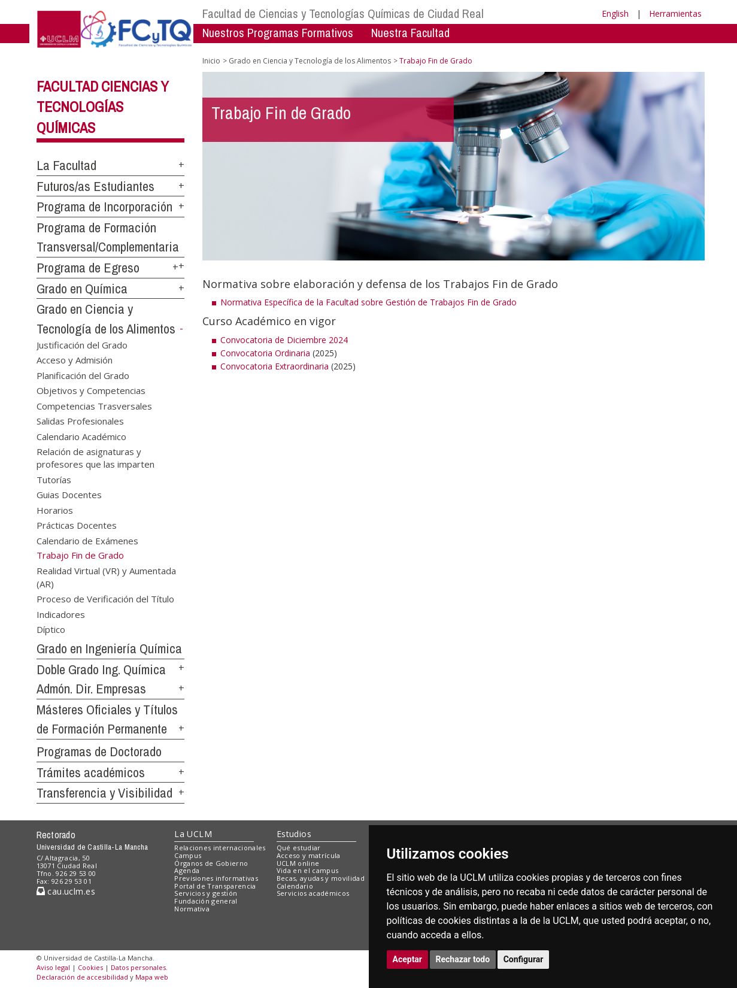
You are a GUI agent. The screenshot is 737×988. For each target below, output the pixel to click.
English (615, 13)
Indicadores (61, 614)
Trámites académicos (91, 772)
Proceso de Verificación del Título (105, 599)
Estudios (294, 834)
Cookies (90, 967)
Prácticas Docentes (77, 525)
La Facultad (66, 165)
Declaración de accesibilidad (82, 976)
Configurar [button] (524, 959)
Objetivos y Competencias (91, 390)
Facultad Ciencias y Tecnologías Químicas (103, 107)
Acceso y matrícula (309, 855)
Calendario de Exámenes (87, 540)
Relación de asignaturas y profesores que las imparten (95, 457)
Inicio (211, 61)
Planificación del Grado (83, 375)
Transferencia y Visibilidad (104, 793)
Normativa (192, 908)
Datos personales (138, 967)
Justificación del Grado (82, 345)
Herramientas (675, 13)
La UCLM (193, 834)
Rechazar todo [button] (463, 959)
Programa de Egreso (88, 268)
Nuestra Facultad (410, 33)
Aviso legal (53, 967)
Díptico (51, 629)
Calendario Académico (81, 436)
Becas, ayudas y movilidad (321, 878)
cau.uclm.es (66, 891)
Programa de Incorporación (104, 207)
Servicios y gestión (205, 893)
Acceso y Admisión (75, 360)
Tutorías (54, 479)
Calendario (295, 885)
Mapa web (151, 976)
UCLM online (298, 863)
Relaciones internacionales (220, 847)
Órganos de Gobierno (211, 863)
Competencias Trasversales (94, 405)
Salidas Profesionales (80, 421)
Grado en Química (82, 289)
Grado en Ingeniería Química (109, 648)
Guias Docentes (69, 495)
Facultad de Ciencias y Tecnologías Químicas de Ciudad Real (343, 13)
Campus (187, 855)
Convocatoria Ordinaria (265, 353)
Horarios (55, 510)
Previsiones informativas (216, 878)
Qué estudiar (299, 847)
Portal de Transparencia (215, 885)
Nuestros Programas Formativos (277, 33)
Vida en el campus (308, 870)
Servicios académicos (313, 893)
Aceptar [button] (408, 959)
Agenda (186, 870)
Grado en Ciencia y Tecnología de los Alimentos (310, 61)
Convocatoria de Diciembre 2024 (284, 340)
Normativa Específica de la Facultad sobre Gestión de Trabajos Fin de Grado (369, 302)
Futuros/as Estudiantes (95, 186)
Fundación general (206, 900)
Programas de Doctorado (99, 751)
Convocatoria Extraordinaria (274, 366)
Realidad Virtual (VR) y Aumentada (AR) (106, 577)
